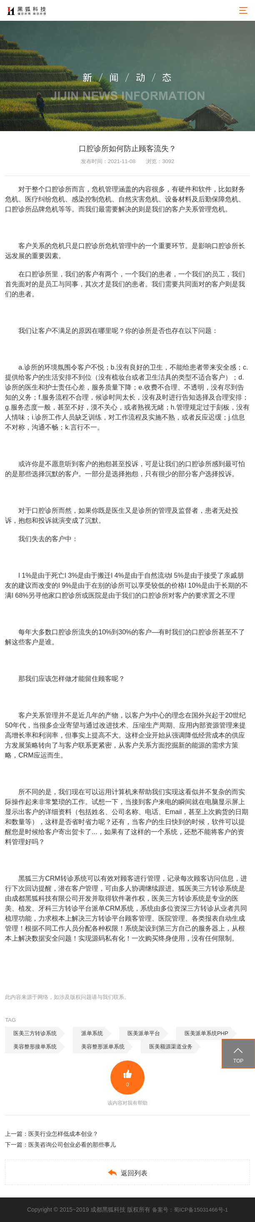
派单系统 (92, 1033)
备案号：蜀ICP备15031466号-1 (190, 1210)
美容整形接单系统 (35, 1046)
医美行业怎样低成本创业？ (63, 1133)
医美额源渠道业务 (170, 1046)
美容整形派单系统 (103, 1046)
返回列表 (127, 1172)
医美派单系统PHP (206, 1033)
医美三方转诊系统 (35, 1033)
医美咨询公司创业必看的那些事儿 (72, 1144)
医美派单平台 (144, 1033)
